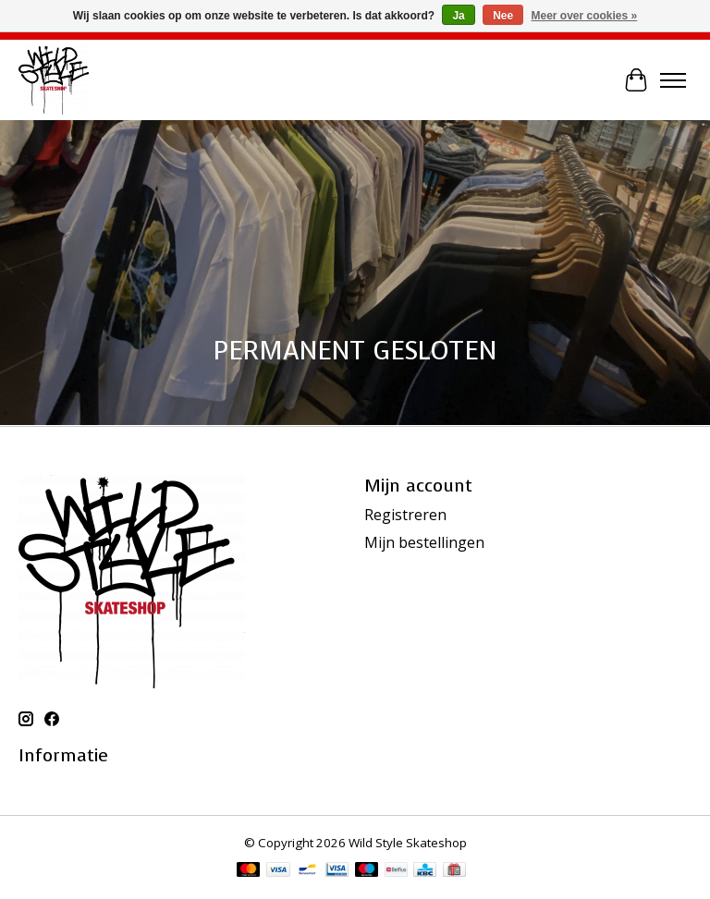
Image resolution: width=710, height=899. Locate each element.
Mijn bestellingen (424, 542)
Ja (458, 15)
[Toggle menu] (673, 80)
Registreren (405, 514)
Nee (503, 15)
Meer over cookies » (585, 15)
